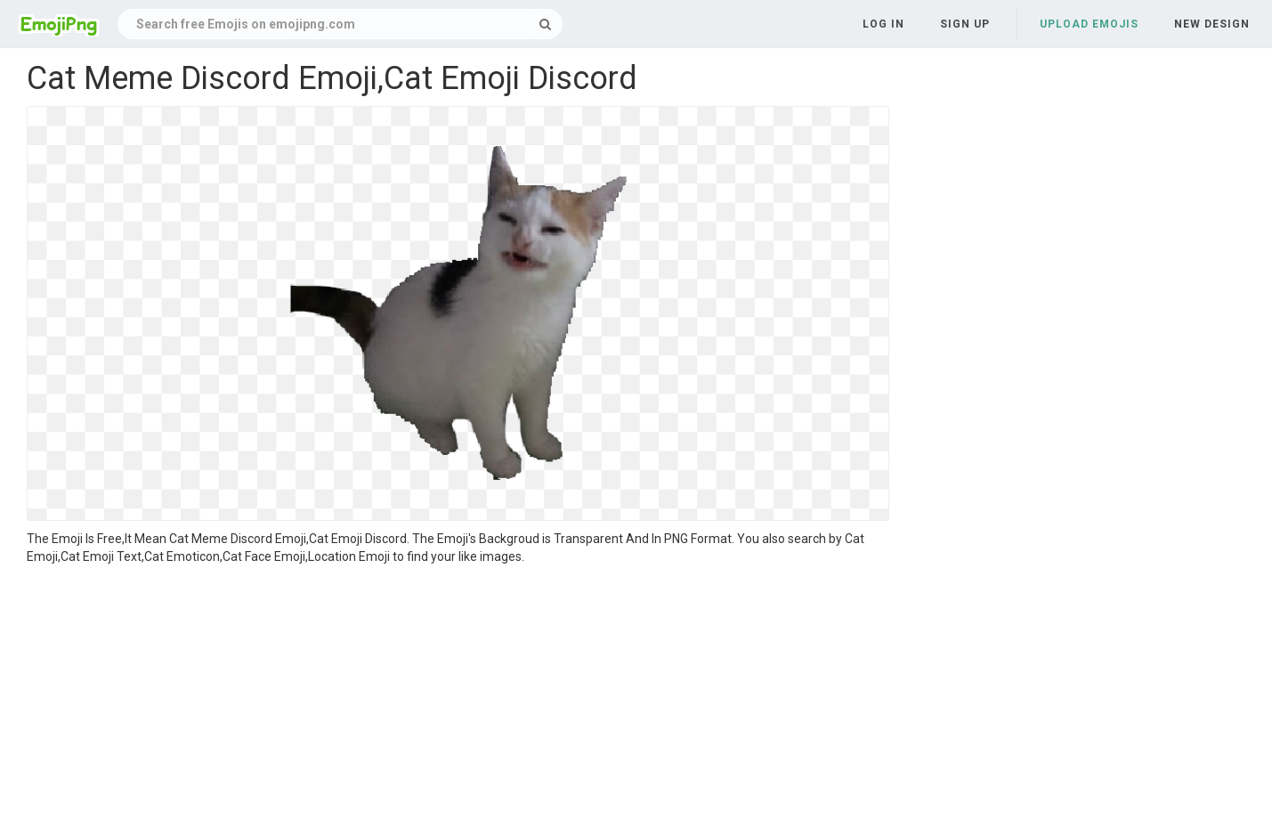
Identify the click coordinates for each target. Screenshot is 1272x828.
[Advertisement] (458, 699)
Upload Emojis (1089, 24)
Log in (883, 24)
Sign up (965, 24)
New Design (1212, 24)
